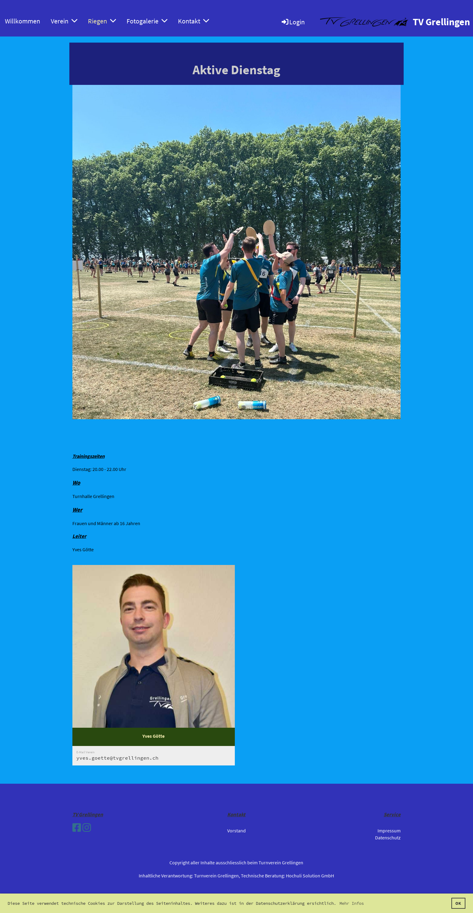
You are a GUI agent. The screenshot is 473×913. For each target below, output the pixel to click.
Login (293, 22)
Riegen (102, 21)
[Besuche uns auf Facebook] (76, 828)
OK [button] (458, 903)
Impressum (389, 831)
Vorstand (236, 831)
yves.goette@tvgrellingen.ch (117, 758)
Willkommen (22, 21)
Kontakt (193, 21)
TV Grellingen (441, 22)
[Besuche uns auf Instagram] (86, 828)
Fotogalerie (147, 21)
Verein (64, 21)
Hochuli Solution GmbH (310, 876)
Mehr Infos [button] (351, 903)
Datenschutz (388, 838)
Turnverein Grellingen (216, 876)
